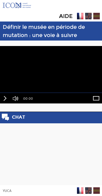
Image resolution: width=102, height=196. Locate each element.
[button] (5, 98)
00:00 (28, 98)
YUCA (7, 191)
